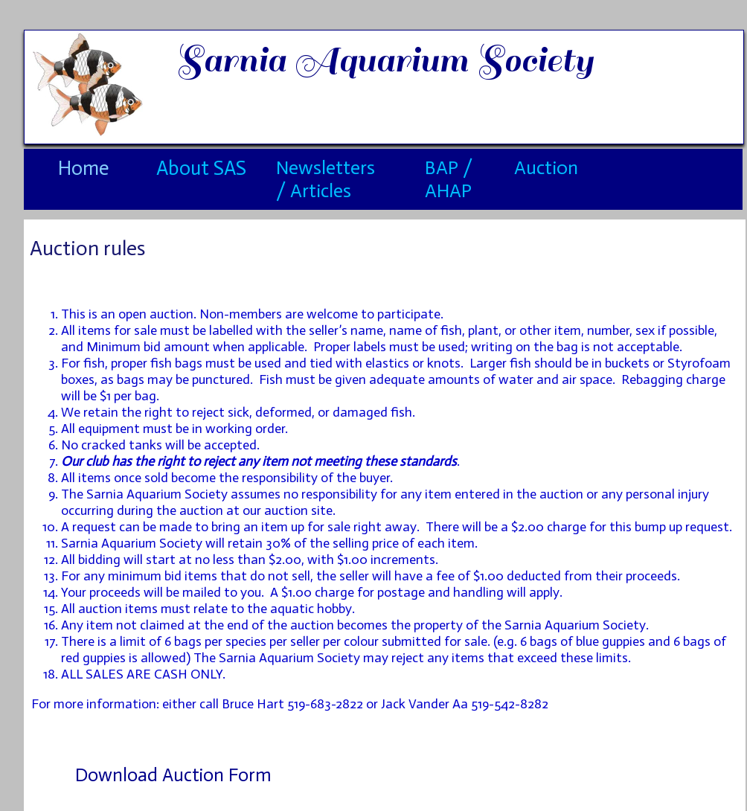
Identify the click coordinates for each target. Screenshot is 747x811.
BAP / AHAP (448, 179)
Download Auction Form (173, 774)
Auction (546, 167)
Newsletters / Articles (325, 179)
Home (83, 168)
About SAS (201, 168)
